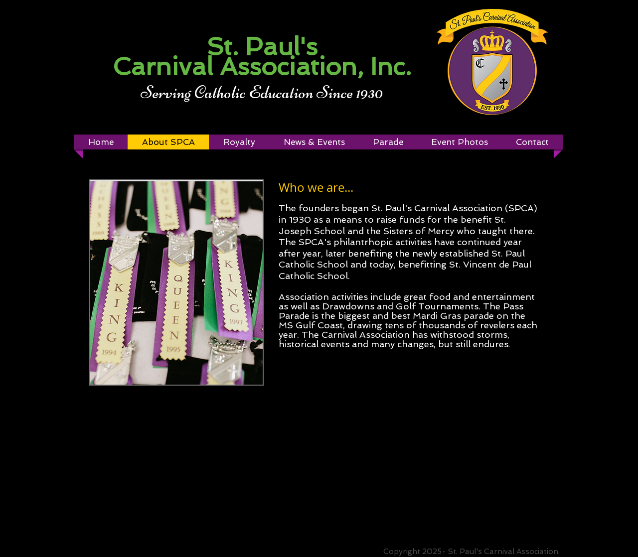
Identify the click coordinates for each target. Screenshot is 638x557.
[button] (239, 142)
